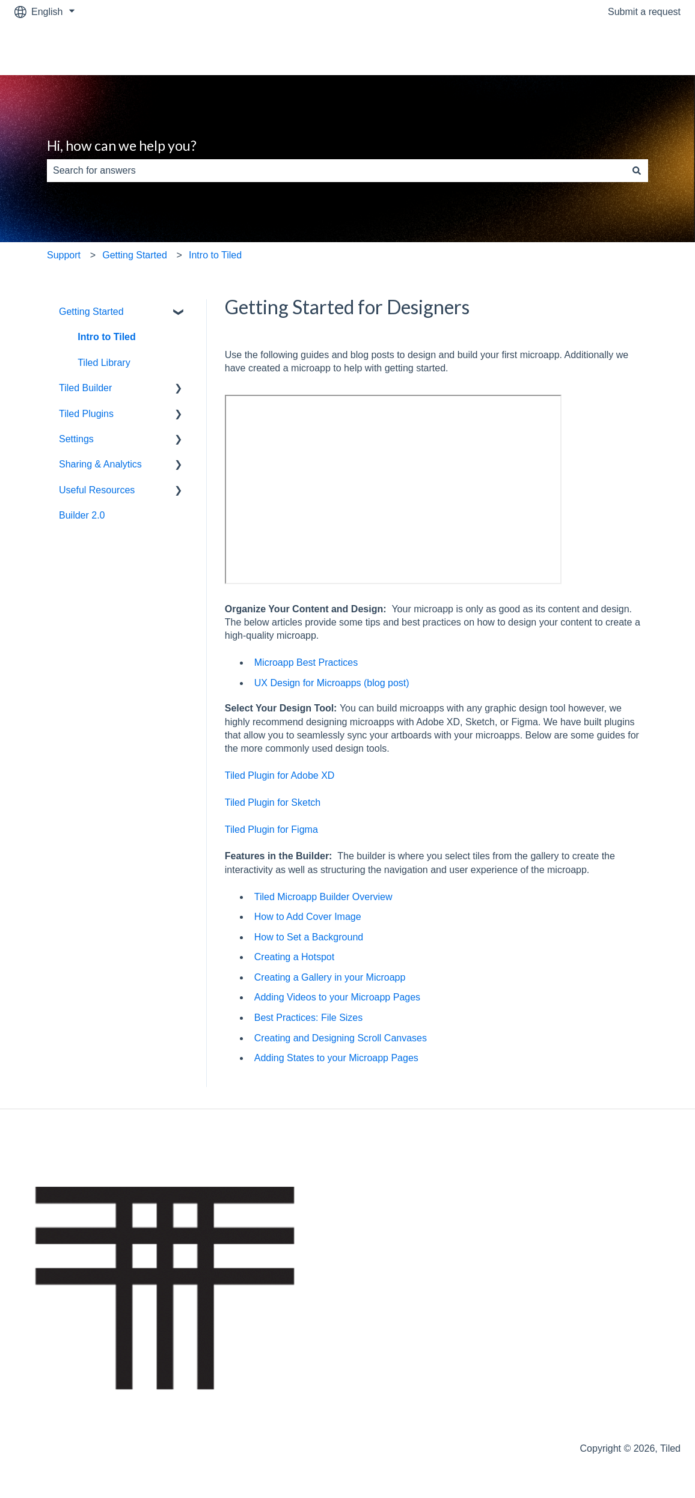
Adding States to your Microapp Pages (336, 1058)
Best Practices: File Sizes (308, 1017)
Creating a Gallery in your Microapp (330, 977)
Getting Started (134, 255)
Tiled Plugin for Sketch (272, 802)
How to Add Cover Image (307, 917)
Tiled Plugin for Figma (271, 829)
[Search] (636, 170)
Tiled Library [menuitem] (104, 363)
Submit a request (644, 12)
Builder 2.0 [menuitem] (82, 515)
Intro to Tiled (215, 255)
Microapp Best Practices (306, 662)
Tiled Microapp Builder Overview (323, 897)
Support (64, 255)
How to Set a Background (310, 937)
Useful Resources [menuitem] (97, 490)
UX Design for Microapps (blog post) (331, 683)
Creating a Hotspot (294, 957)
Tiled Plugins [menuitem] (86, 414)
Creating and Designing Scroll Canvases (340, 1038)
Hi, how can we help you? (122, 145)
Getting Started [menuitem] (91, 311)
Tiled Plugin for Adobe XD (280, 775)
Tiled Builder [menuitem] (85, 388)
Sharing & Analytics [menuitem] (100, 464)
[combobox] (336, 170)
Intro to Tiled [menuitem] (107, 337)
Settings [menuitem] (76, 439)
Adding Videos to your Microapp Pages (337, 997)
